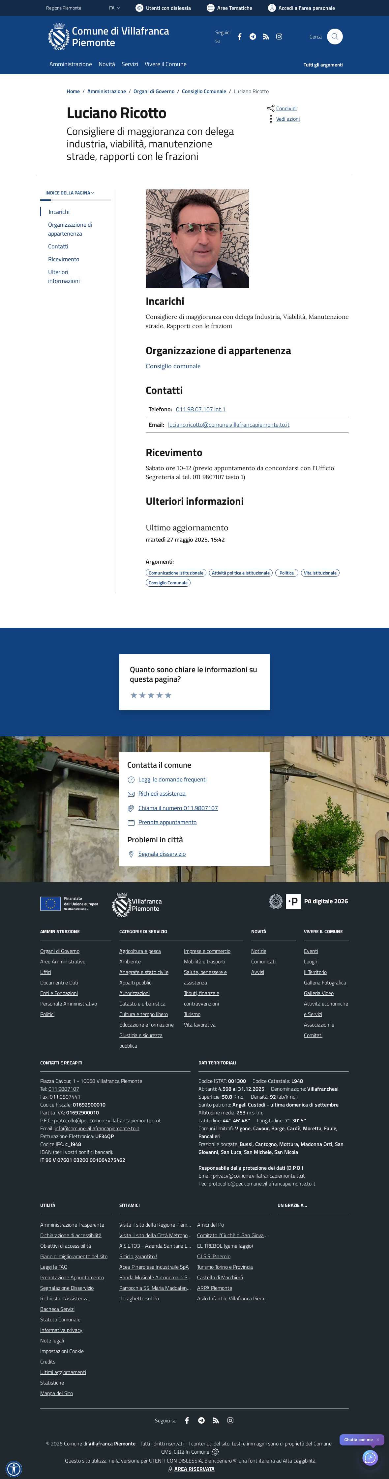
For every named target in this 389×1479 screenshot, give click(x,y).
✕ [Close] (378, 1440)
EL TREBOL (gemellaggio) (225, 1246)
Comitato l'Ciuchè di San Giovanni (234, 1235)
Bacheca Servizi (57, 1309)
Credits (47, 1361)
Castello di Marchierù (220, 1277)
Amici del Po (210, 1225)
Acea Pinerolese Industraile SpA (154, 1267)
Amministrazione (106, 91)
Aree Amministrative (62, 961)
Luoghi (311, 961)
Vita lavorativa (200, 1025)
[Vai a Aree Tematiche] (229, 8)
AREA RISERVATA (190, 1469)
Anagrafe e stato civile (143, 972)
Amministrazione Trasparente (72, 1225)
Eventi (311, 951)
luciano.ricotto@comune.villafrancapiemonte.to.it (228, 424)
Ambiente (130, 961)
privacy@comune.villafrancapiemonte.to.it (259, 1176)
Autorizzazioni (134, 993)
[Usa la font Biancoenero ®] (163, 8)
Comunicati (263, 961)
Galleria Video (319, 993)
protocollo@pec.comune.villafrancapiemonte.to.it (107, 1120)
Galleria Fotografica (325, 982)
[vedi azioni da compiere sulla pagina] (282, 119)
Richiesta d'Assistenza (64, 1298)
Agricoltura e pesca (140, 951)
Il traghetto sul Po (139, 1298)
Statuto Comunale (60, 1319)
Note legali (52, 1340)
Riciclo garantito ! (138, 1256)
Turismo (192, 1014)
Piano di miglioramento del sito (73, 1256)
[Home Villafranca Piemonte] (130, 36)
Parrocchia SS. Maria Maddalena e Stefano (165, 1288)
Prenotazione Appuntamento (72, 1277)
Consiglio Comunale (204, 91)
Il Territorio (315, 972)
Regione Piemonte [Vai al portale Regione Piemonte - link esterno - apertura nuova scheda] (63, 7)
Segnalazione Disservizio (67, 1288)
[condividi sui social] (281, 108)
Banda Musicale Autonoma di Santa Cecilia (166, 1277)
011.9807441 (65, 1097)
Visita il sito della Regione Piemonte (158, 1225)
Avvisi (257, 972)
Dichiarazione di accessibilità (71, 1235)
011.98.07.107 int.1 (200, 409)
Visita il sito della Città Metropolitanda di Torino (170, 1235)
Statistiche (52, 1383)
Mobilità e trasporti (204, 961)
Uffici (45, 972)
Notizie (258, 951)
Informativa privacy (61, 1330)
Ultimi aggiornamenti (63, 1372)
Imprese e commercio (207, 951)
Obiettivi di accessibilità (65, 1246)
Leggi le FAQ (54, 1267)
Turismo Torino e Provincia (225, 1267)
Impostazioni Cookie (62, 1351)
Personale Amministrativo (68, 1003)
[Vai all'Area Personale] (301, 8)
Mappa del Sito (56, 1393)
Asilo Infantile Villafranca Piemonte (235, 1298)
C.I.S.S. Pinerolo (213, 1256)
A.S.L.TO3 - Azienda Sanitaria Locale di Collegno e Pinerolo (183, 1246)
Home (73, 91)
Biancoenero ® (220, 1461)
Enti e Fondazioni (59, 993)
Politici (47, 1014)
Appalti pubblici (135, 982)
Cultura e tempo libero (143, 1014)
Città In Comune (191, 1452)
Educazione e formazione (146, 1025)
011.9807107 (63, 1089)
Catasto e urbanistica (142, 1003)
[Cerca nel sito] (335, 36)
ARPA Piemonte (214, 1288)
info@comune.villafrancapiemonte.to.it (97, 1128)
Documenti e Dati (59, 982)
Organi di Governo (154, 91)
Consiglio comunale (173, 366)
